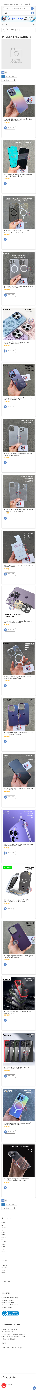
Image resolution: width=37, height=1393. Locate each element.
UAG (2, 1239)
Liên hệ (3, 1343)
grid (2, 72)
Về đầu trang (34, 1388)
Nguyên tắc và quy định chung (9, 1298)
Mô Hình (3, 1242)
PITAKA (3, 1232)
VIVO (2, 1249)
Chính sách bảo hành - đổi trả (9, 1305)
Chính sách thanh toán (7, 1300)
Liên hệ (3, 1272)
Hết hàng (8, 908)
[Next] (14, 76)
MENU (4, 24)
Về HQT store (6, 1218)
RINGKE (3, 1237)
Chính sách (5, 1293)
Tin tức (3, 1270)
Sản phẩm (4, 1268)
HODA (3, 1235)
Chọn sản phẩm (9, 127)
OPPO (3, 1251)
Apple (3, 1230)
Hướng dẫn (5, 1282)
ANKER (3, 1244)
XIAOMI (3, 1247)
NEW (2, 1225)
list (5, 72)
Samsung (4, 1227)
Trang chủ (4, 1265)
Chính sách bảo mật (7, 1307)
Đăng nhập (19, 4)
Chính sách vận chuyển (7, 1302)
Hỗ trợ (4, 1261)
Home (3, 1223)
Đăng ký (27, 4)
